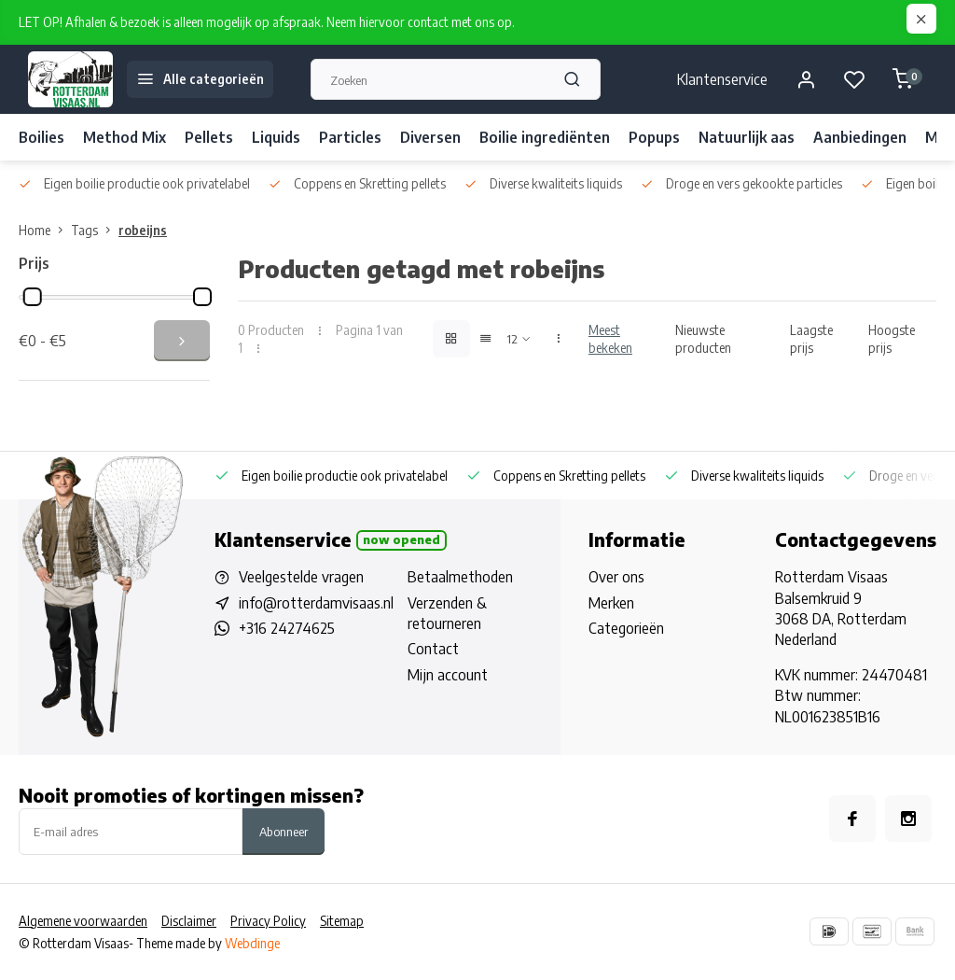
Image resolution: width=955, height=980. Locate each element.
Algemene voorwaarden (83, 921)
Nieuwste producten (703, 339)
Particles (350, 137)
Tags (94, 230)
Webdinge (252, 943)
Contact (433, 648)
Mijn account (448, 674)
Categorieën (626, 628)
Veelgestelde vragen (301, 576)
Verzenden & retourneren (447, 613)
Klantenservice (722, 79)
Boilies (41, 137)
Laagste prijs (811, 339)
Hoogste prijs (891, 339)
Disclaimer (188, 921)
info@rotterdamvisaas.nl (316, 603)
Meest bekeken (610, 339)
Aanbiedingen (860, 137)
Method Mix (124, 137)
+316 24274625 (287, 628)
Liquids (276, 137)
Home (45, 230)
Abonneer (283, 831)
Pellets (209, 137)
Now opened (401, 539)
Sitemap (342, 921)
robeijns (142, 230)
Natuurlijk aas (747, 137)
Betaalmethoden (460, 576)
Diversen (430, 137)
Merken (611, 603)
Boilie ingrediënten (544, 137)
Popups (654, 137)
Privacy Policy (268, 921)
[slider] (32, 296)
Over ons (616, 576)
